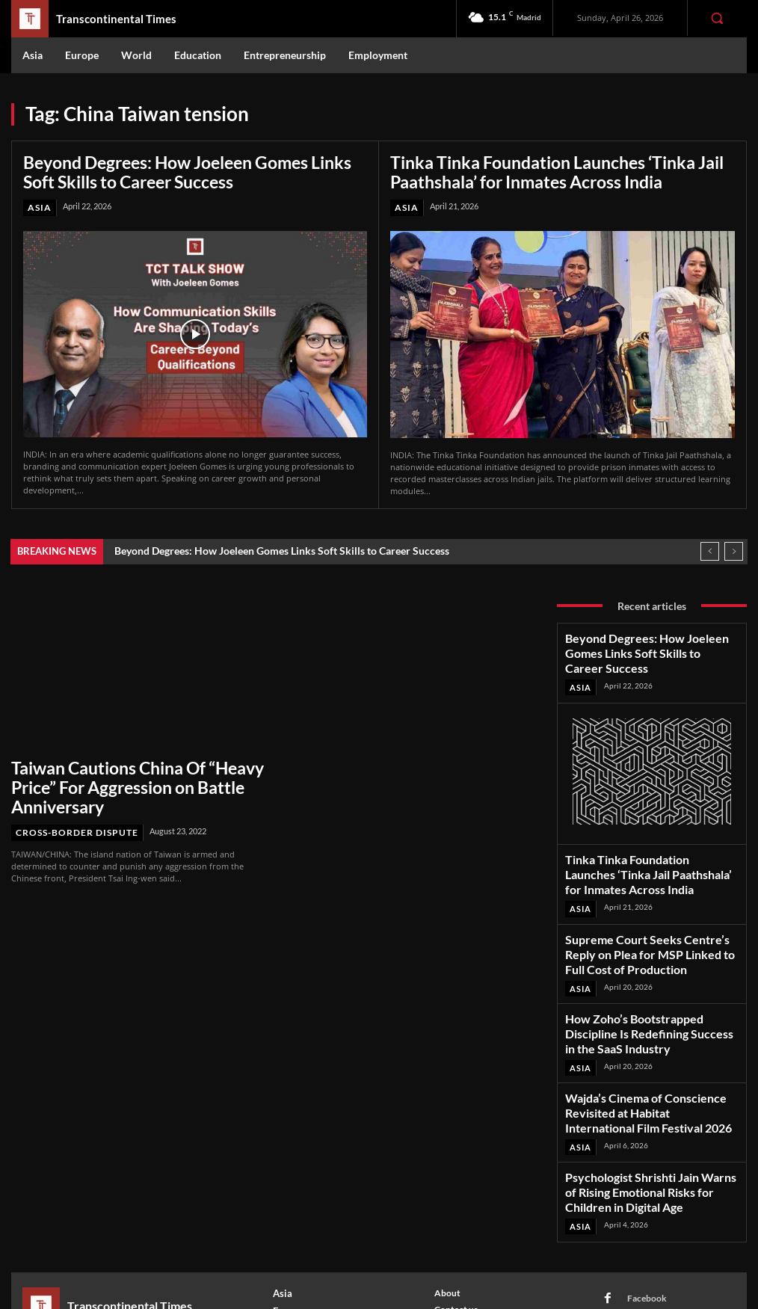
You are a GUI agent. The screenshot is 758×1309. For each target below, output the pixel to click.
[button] (717, 18)
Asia (38, 202)
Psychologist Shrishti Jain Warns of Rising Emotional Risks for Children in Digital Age (648, 1077)
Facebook (637, 1168)
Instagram (638, 1187)
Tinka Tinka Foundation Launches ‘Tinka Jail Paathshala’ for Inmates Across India (533, 169)
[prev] (709, 545)
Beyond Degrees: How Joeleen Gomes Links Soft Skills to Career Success (183, 169)
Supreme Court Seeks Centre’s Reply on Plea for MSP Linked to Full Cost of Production (642, 900)
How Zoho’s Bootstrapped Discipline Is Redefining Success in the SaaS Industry (642, 962)
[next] (733, 545)
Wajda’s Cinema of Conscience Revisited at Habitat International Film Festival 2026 (649, 1020)
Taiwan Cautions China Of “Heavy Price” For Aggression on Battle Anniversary (129, 767)
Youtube (635, 1227)
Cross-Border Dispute (72, 798)
